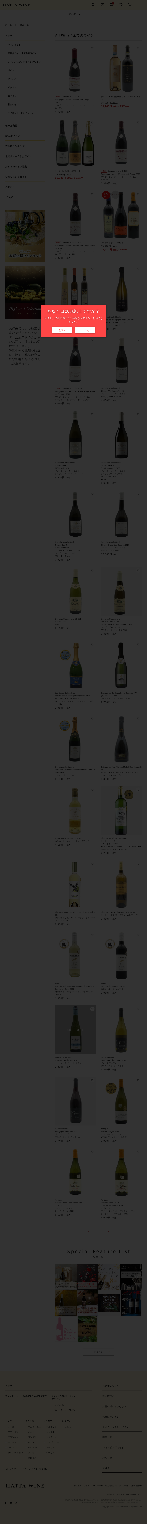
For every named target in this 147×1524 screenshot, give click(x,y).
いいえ (85, 330)
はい (62, 330)
